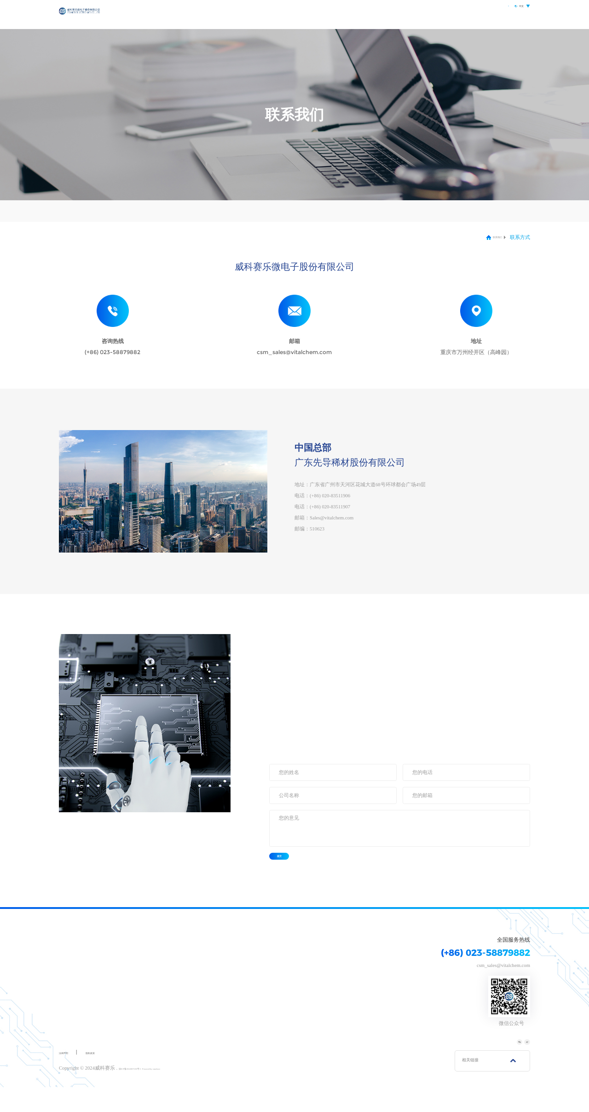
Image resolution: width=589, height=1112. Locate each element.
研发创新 (417, 14)
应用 (385, 14)
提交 (292, 869)
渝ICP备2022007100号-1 (144, 1093)
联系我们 (455, 14)
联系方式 (85, 211)
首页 (283, 14)
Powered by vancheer (192, 1093)
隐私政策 (107, 1077)
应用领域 (186, 957)
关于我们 (315, 14)
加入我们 (189, 211)
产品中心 (352, 14)
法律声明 (69, 1077)
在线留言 (137, 211)
